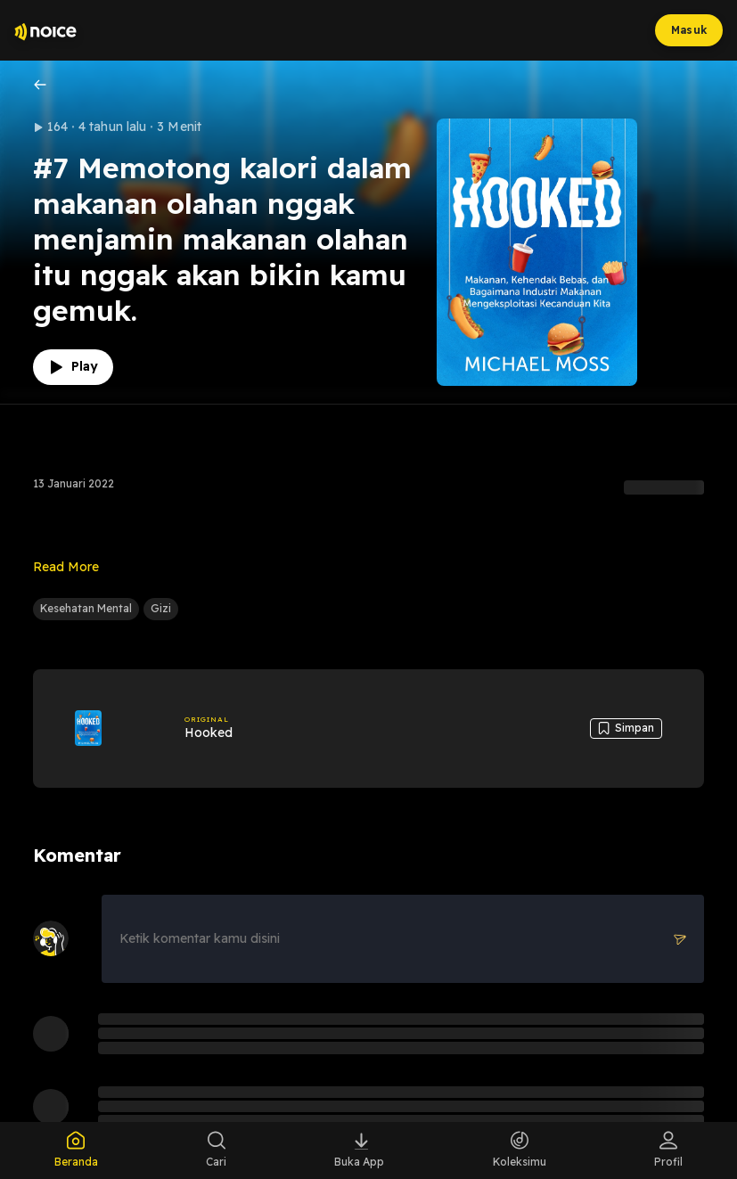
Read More (66, 567)
